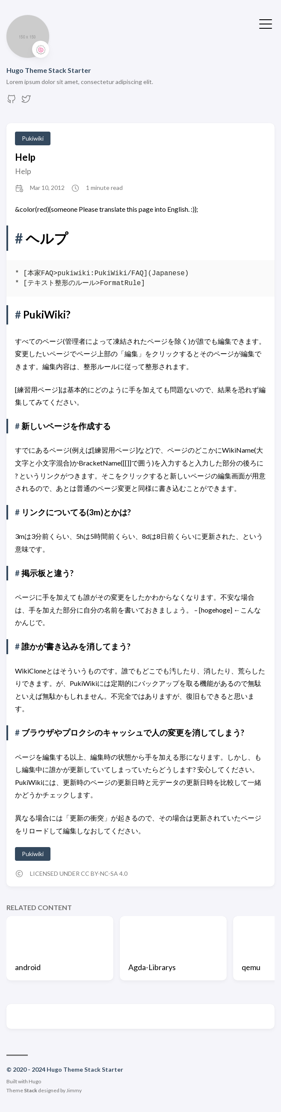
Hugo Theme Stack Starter (48, 70)
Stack (30, 1090)
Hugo (35, 1081)
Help (25, 157)
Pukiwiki (33, 138)
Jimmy (74, 1090)
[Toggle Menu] (266, 23)
